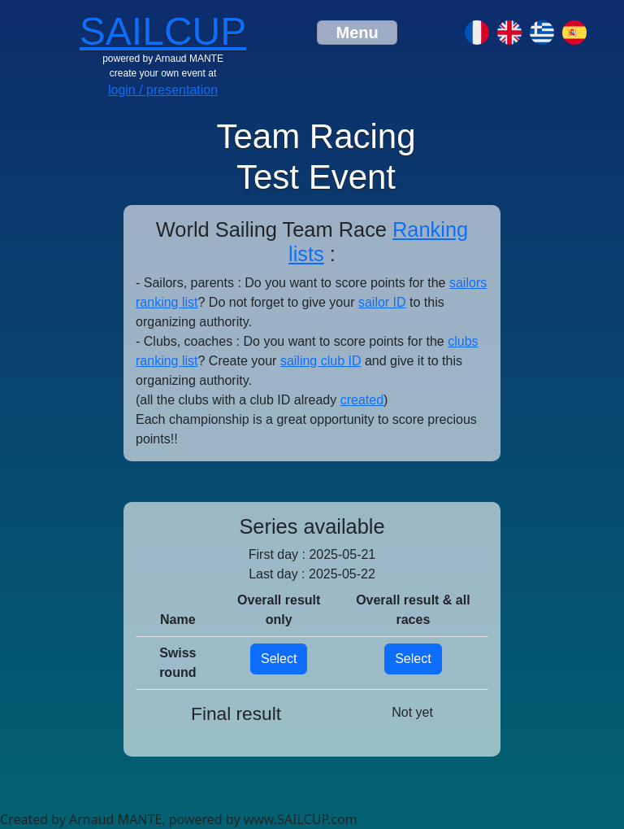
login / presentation (163, 90)
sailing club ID (321, 361)
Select (279, 658)
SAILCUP (163, 31)
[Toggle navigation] (356, 32)
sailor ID (382, 302)
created (362, 400)
